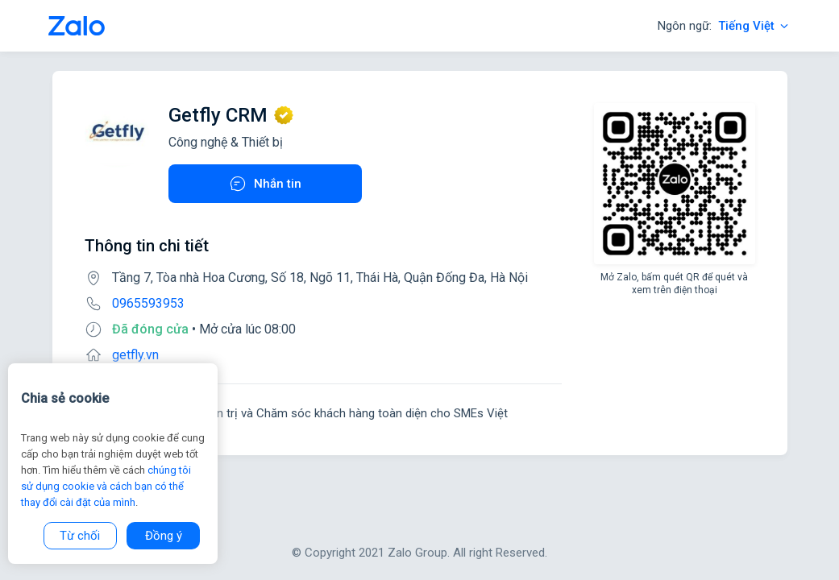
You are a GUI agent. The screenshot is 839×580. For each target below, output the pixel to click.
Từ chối (80, 535)
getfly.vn (135, 354)
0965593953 (148, 303)
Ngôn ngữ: (724, 26)
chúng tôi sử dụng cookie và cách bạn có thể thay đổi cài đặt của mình (106, 486)
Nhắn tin (264, 183)
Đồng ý (163, 535)
